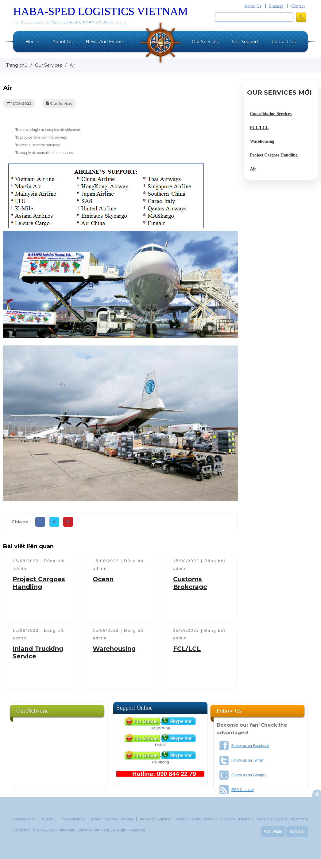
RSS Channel (242, 790)
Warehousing (114, 648)
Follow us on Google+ (249, 775)
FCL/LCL (187, 648)
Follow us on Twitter (247, 760)
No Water (297, 831)
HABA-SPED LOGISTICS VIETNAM (100, 11)
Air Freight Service (155, 819)
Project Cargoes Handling (39, 582)
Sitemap (276, 6)
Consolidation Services (271, 113)
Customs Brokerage (190, 582)
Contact (298, 6)
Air (253, 169)
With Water (273, 831)
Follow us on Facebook (250, 746)
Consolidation (24, 819)
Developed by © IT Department (282, 819)
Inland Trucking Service (195, 819)
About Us (252, 6)
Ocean (103, 579)
